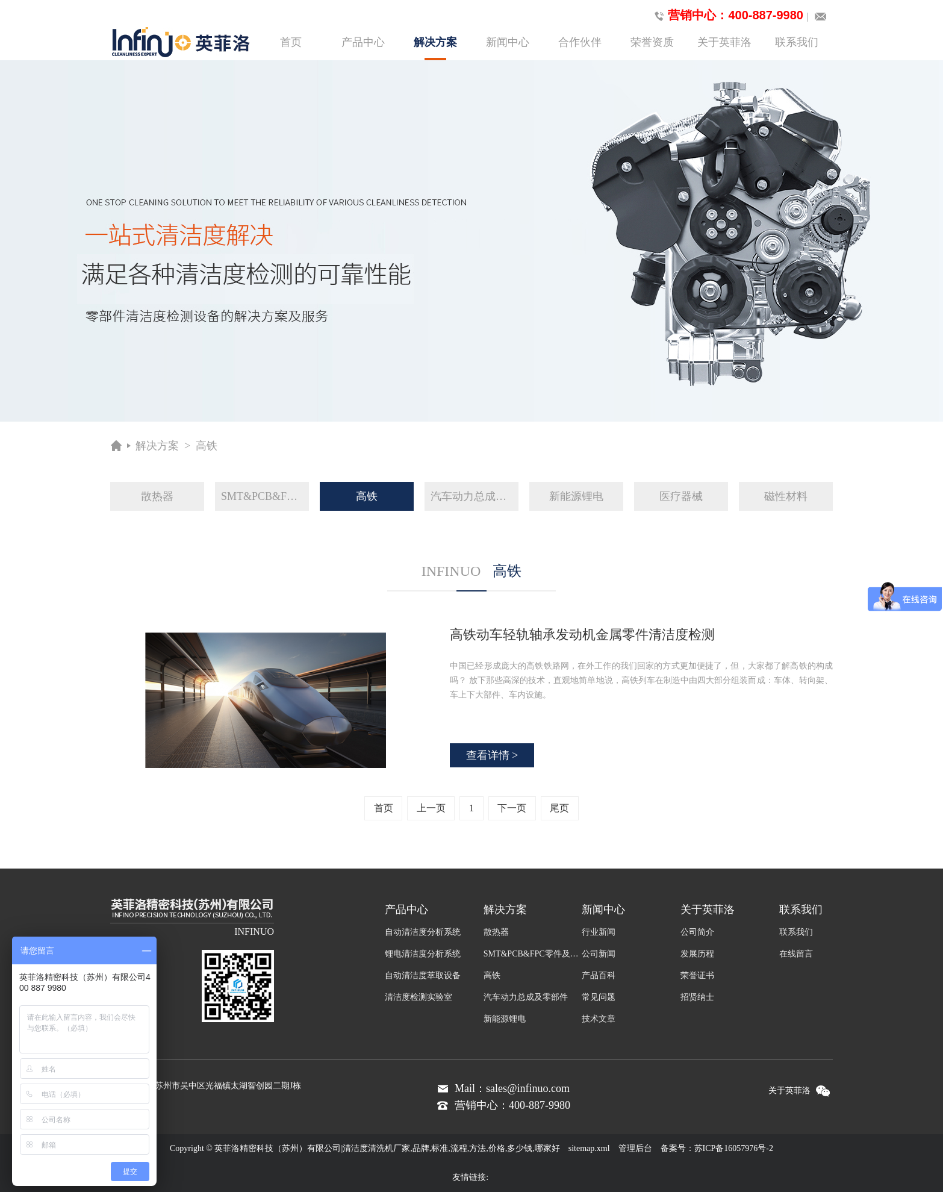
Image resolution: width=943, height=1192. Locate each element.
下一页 (511, 808)
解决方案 (435, 48)
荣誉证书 (697, 975)
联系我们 (796, 42)
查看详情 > (492, 755)
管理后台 (635, 1148)
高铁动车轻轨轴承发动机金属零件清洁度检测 (582, 634)
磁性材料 (786, 496)
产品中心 (363, 42)
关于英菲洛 (724, 42)
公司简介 (697, 932)
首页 (291, 42)
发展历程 (697, 953)
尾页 (559, 808)
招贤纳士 (697, 997)
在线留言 (796, 953)
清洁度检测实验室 (418, 997)
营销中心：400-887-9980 (726, 15)
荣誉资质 (652, 42)
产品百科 (598, 975)
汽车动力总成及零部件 (474, 496)
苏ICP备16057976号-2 (733, 1148)
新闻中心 (507, 42)
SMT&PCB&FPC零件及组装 (265, 496)
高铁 (206, 446)
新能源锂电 (576, 496)
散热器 (157, 496)
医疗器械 (681, 496)
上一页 (431, 808)
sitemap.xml (589, 1148)
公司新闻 (598, 953)
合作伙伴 (580, 42)
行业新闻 (598, 932)
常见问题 (598, 997)
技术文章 (598, 1018)
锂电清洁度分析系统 (423, 953)
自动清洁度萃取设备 (423, 975)
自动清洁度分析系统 (423, 932)
